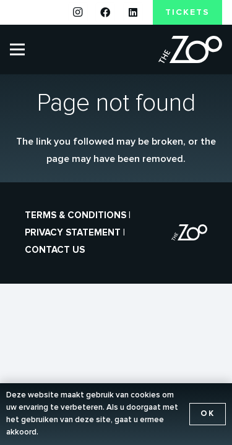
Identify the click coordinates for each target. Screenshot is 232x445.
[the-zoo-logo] (190, 50)
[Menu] (17, 49)
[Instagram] (78, 12)
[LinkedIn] (133, 12)
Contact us (55, 250)
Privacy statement (73, 232)
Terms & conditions (75, 215)
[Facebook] (105, 12)
